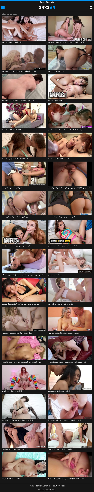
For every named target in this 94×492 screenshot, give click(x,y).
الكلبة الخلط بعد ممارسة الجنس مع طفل (62, 246)
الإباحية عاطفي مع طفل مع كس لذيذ (61, 304)
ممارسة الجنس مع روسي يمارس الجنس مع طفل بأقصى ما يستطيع (24, 275)
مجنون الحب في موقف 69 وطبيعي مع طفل (63, 333)
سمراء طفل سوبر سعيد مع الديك (13, 449)
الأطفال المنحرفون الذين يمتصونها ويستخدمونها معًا (66, 42)
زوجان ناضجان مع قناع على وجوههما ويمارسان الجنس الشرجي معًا (70, 188)
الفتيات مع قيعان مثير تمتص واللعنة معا (61, 217)
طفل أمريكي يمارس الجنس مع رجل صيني (17, 333)
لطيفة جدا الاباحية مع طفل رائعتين (60, 449)
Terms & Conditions (43, 486)
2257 (55, 486)
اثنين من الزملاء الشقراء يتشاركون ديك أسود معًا (19, 71)
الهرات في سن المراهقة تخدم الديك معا (16, 246)
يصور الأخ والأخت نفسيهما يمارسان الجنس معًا (18, 100)
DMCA (31, 486)
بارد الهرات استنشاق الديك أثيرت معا (15, 217)
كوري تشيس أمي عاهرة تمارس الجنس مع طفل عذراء (67, 362)
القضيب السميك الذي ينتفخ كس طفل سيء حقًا (64, 420)
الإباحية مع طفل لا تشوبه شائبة (59, 391)
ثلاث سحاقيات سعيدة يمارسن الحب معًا (16, 158)
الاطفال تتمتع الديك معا (56, 100)
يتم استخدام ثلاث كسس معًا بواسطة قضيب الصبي (65, 129)
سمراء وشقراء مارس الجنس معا (13, 188)
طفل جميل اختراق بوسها (10, 478)
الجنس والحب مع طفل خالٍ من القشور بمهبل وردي (66, 478)
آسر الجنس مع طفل (55, 275)
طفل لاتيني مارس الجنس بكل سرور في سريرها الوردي (21, 362)
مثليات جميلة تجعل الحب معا (12, 129)
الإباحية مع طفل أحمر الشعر (12, 391)
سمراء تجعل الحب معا (56, 71)
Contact (62, 486)
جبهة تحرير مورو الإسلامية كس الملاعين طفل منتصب (21, 304)
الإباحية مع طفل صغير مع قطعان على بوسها (17, 420)
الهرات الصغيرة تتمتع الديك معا (12, 42)
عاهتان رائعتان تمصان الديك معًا (59, 158)
